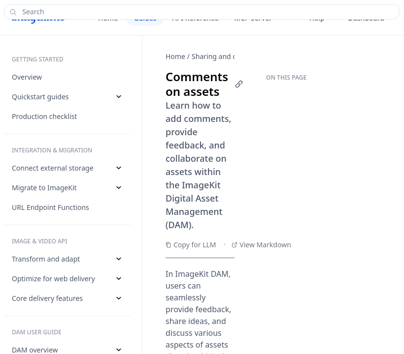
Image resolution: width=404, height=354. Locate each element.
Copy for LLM (191, 244)
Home (175, 56)
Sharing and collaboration (233, 56)
